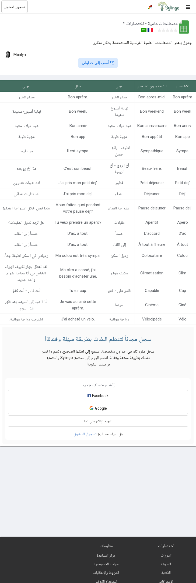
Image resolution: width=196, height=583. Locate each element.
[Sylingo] (168, 6)
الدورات (166, 555)
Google (98, 408)
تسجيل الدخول (14, 7)
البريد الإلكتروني (98, 421)
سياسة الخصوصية (106, 564)
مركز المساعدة (106, 555)
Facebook (98, 396)
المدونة (166, 564)
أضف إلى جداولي (98, 63)
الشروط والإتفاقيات (106, 572)
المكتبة (166, 572)
